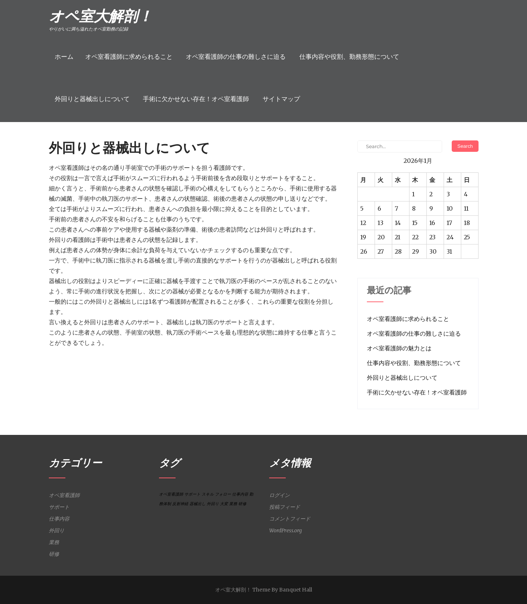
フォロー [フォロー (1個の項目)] (223, 494)
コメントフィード (289, 518)
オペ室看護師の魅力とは (399, 348)
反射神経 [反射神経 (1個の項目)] (180, 503)
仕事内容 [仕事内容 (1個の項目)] (240, 494)
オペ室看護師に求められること (129, 56)
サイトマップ (281, 98)
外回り (56, 530)
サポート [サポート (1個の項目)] (192, 494)
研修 (54, 554)
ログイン (279, 495)
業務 (54, 542)
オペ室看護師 (64, 495)
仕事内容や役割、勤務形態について (349, 56)
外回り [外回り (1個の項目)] (213, 503)
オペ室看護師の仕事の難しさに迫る (236, 56)
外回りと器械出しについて (92, 98)
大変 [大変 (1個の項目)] (224, 503)
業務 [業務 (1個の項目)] (233, 503)
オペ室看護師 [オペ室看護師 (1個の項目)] (171, 494)
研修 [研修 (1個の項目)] (242, 503)
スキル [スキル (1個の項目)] (208, 494)
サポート (59, 507)
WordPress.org (285, 530)
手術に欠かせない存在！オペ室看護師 (196, 98)
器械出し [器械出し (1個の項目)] (197, 503)
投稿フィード (284, 507)
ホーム (64, 56)
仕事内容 (59, 518)
